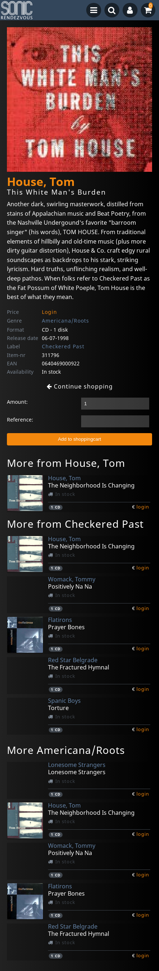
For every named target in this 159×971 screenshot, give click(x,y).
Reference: (20, 419)
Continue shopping (80, 386)
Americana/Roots (65, 320)
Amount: (17, 401)
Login (49, 311)
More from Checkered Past (75, 524)
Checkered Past (63, 346)
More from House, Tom (66, 463)
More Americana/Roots (66, 750)
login (142, 506)
